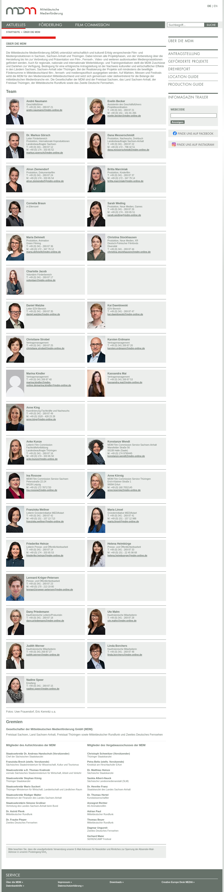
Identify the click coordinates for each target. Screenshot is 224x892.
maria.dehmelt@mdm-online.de (43, 252)
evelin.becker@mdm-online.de (124, 116)
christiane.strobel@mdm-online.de (45, 348)
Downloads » (117, 882)
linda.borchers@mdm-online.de (124, 655)
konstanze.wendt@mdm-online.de (126, 456)
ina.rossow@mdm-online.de (41, 490)
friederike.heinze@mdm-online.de (44, 555)
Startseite (13, 32)
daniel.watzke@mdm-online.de (43, 314)
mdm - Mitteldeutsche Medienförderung (84, 10)
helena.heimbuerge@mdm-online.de (127, 555)
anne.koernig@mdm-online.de (124, 490)
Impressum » (65, 882)
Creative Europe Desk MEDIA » (178, 882)
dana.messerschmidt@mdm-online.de (128, 150)
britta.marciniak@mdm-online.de (125, 181)
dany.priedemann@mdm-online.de (45, 620)
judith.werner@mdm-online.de (42, 655)
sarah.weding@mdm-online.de (124, 215)
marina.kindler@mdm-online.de (54, 385)
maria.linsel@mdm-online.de (123, 521)
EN (215, 6)
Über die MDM (31, 32)
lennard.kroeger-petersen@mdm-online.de (49, 589)
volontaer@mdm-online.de (40, 280)
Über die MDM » (14, 882)
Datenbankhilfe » (15, 886)
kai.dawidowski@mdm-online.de (125, 314)
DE (209, 6)
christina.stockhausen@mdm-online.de (129, 252)
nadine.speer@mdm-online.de (42, 689)
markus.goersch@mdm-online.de (44, 152)
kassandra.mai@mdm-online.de (124, 382)
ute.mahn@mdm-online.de (122, 620)
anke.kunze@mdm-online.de (41, 459)
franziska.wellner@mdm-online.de (45, 521)
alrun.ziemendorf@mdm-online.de (45, 181)
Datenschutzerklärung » (70, 886)
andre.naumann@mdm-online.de (44, 110)
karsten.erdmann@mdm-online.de (126, 348)
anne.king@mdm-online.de (41, 419)
